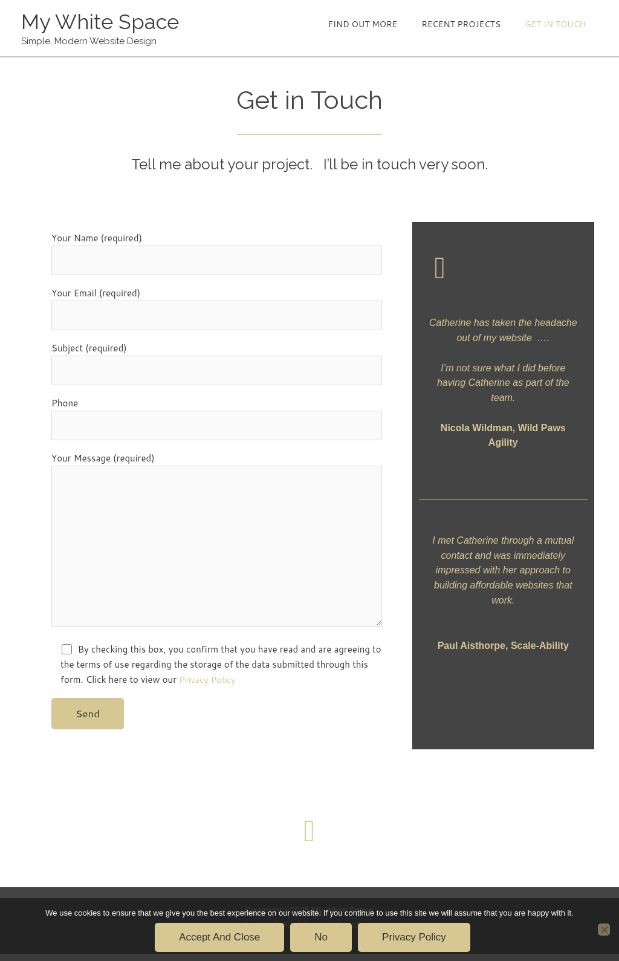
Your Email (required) (216, 310)
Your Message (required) (216, 547)
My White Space (101, 22)
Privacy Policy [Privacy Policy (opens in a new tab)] (208, 686)
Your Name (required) (216, 255)
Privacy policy (414, 937)
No (321, 937)
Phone (216, 422)
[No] (604, 930)
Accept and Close (219, 937)
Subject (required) (216, 366)
